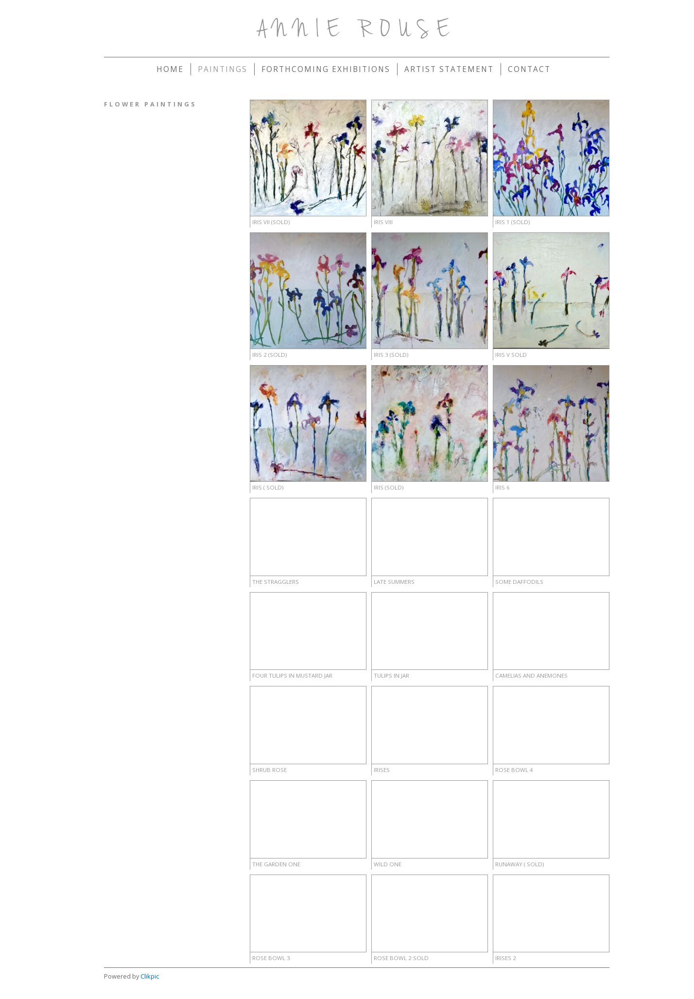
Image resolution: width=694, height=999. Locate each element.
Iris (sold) (388, 487)
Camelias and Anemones (531, 675)
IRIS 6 (502, 487)
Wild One (387, 864)
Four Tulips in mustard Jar (292, 675)
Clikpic (149, 976)
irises (382, 769)
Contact (529, 69)
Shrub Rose (269, 769)
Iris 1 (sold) (512, 222)
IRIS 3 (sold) (391, 354)
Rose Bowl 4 (514, 769)
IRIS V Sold (511, 354)
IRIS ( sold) (267, 487)
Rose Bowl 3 (271, 958)
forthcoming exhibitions (325, 69)
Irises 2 (505, 958)
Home (170, 69)
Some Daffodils (519, 581)
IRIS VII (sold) (271, 222)
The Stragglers (275, 581)
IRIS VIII (383, 222)
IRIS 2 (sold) (269, 354)
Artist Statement (449, 69)
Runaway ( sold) (519, 864)
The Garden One (276, 864)
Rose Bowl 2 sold (401, 958)
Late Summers (394, 581)
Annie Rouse (357, 30)
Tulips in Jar (391, 675)
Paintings (222, 69)
